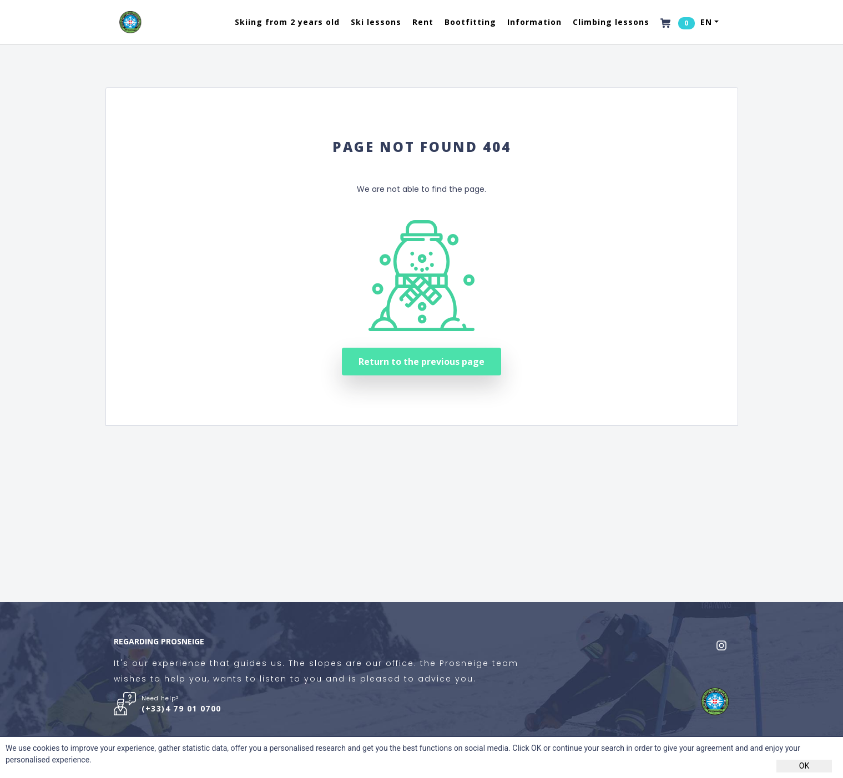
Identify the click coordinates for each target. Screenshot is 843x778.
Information (534, 22)
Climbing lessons (611, 22)
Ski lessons (376, 22)
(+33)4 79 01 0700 (181, 708)
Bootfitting (470, 22)
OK (804, 765)
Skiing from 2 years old (287, 22)
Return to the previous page (421, 361)
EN (706, 22)
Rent (422, 22)
